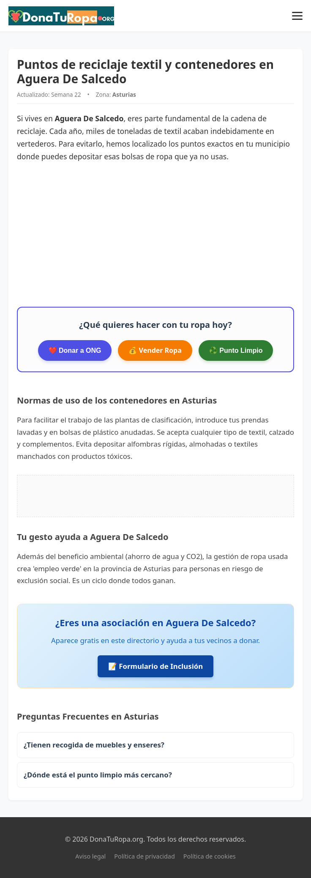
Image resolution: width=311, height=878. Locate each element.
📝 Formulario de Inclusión (155, 666)
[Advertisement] (155, 235)
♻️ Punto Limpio (236, 350)
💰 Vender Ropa (154, 350)
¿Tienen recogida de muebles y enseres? (94, 745)
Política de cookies (209, 856)
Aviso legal (90, 856)
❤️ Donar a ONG (75, 350)
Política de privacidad (144, 856)
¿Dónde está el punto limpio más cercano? (98, 775)
